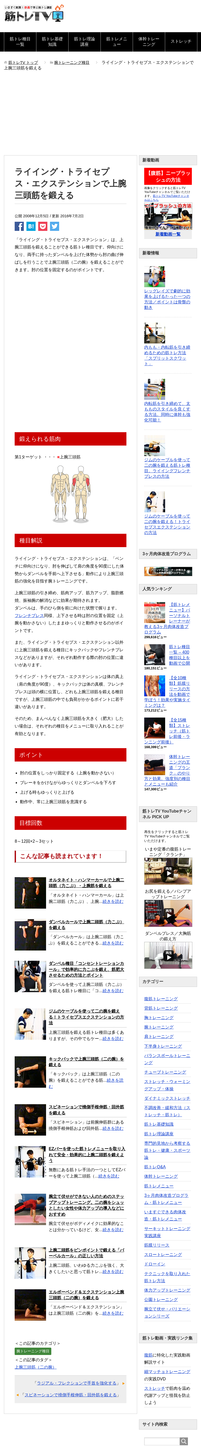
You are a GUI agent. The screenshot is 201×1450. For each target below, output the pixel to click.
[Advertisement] (100, 116)
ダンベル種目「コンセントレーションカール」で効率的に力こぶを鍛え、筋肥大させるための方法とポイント (86, 969)
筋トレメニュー (116, 42)
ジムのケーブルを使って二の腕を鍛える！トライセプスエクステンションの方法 (86, 1017)
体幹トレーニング (148, 42)
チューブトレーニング (165, 1072)
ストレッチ (181, 41)
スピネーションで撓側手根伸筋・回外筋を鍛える (71, 1395)
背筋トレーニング (161, 1008)
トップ (24, 62)
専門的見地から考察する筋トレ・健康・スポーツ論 (167, 1150)
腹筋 (148, 1355)
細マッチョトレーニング (167, 1371)
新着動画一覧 (168, 234)
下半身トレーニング (163, 1046)
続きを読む (113, 901)
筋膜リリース (156, 1245)
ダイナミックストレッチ (167, 1098)
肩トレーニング (159, 1036)
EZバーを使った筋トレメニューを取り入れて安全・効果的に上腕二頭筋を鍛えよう (87, 1155)
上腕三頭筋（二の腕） (36, 1367)
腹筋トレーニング (161, 999)
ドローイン (154, 1264)
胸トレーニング (159, 1017)
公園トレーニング (161, 1299)
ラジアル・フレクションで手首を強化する (76, 1383)
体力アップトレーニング (167, 1290)
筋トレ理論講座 (84, 42)
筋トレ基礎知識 (52, 42)
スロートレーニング (163, 1254)
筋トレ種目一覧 (20, 42)
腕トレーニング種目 (32, 1351)
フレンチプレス (29, 615)
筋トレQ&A (155, 1167)
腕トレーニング (159, 1027)
